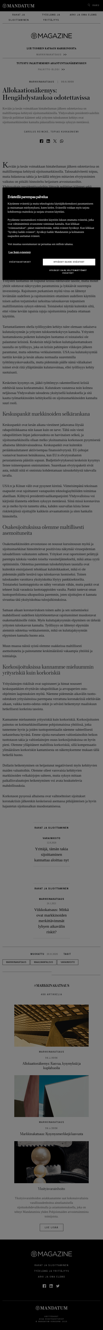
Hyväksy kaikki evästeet (69, 262)
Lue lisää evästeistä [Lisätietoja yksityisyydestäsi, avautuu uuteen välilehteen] (19, 252)
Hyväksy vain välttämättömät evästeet (68, 271)
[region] (51, 233)
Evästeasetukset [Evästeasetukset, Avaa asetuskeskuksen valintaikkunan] (20, 262)
